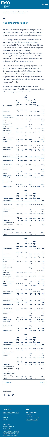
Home (4, 11)
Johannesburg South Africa (10, 435)
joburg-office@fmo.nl (8, 426)
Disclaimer (5, 417)
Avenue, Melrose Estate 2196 (10, 433)
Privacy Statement (7, 415)
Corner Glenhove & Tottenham (11, 431)
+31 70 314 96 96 (31, 416)
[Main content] (24, 201)
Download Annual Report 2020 (11, 412)
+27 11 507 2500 (7, 428)
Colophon (5, 419)
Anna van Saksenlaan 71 (33, 418)
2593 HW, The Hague (32, 420)
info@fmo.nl (29, 414)
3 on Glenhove (7, 430)
